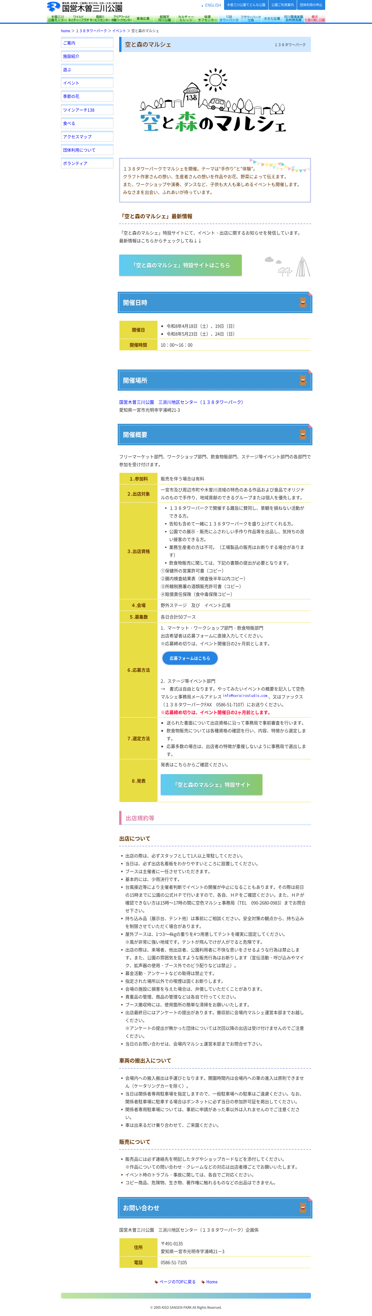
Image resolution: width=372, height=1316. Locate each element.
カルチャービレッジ (186, 18)
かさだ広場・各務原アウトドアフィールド (272, 18)
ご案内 (69, 43)
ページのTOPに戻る (175, 1281)
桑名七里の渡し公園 (315, 18)
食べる (69, 123)
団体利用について (79, 150)
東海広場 (143, 18)
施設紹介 (71, 56)
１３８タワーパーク (91, 30)
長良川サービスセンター (100, 18)
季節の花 (71, 96)
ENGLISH (213, 5)
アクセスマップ (77, 136)
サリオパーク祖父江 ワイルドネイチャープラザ (78, 18)
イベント (119, 30)
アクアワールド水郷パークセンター (121, 18)
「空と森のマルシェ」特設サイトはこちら (180, 265)
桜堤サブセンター (207, 18)
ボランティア (75, 163)
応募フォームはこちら (190, 658)
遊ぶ (67, 69)
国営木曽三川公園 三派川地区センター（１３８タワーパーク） (182, 402)
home (65, 30)
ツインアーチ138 (78, 110)
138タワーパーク (229, 18)
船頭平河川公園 (164, 18)
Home (209, 1281)
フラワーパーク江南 (250, 18)
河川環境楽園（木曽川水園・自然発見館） (293, 18)
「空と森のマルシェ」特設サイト (211, 784)
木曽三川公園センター (57, 18)
